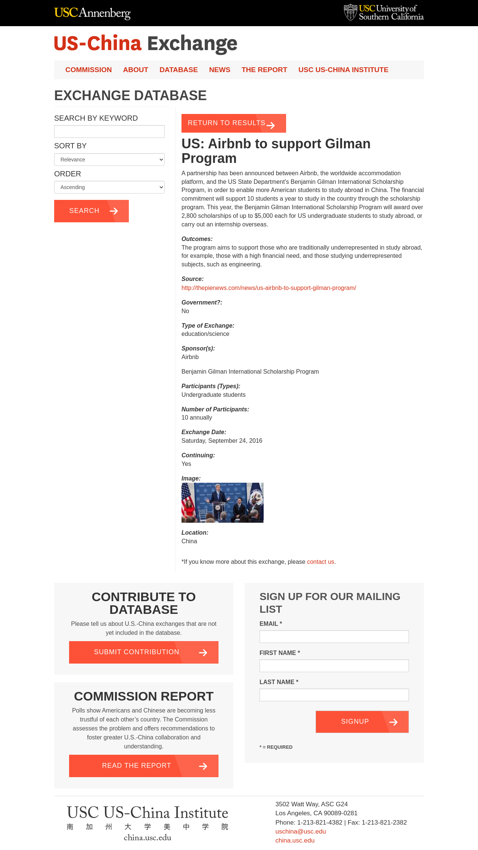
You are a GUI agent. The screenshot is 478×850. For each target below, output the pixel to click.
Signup (355, 721)
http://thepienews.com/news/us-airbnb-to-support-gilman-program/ (268, 288)
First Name (280, 653)
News (219, 70)
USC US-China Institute (343, 70)
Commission (88, 70)
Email (271, 624)
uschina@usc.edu (300, 831)
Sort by (70, 146)
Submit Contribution (137, 652)
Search (84, 210)
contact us (320, 562)
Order (67, 174)
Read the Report (136, 765)
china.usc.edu (294, 840)
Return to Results (227, 123)
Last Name (279, 682)
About (136, 70)
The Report (264, 70)
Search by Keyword (96, 118)
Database (178, 70)
